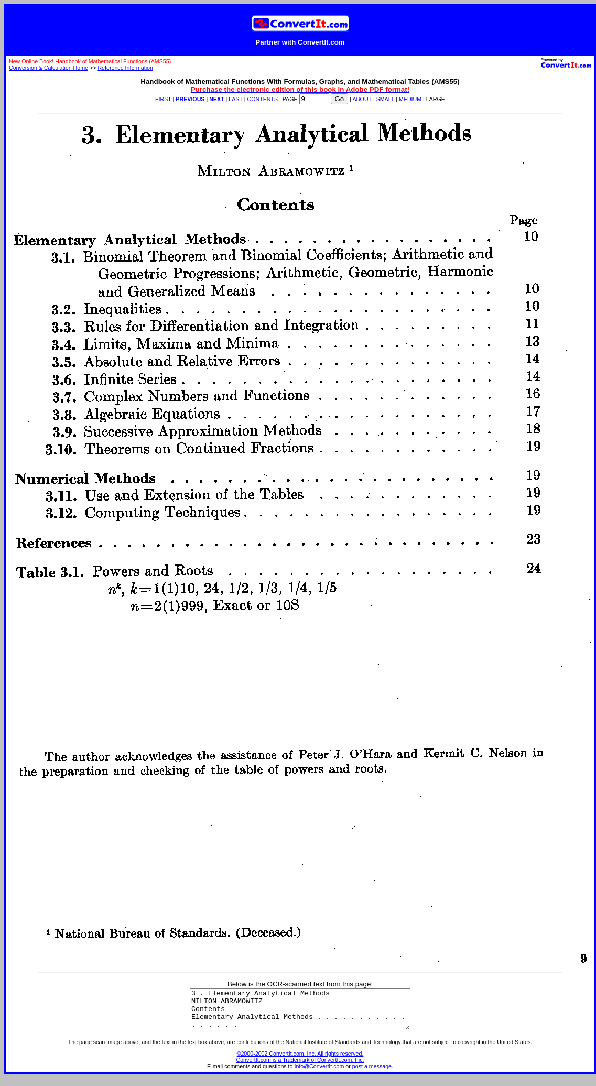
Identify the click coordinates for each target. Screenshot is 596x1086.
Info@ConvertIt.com (319, 1074)
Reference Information (125, 67)
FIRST (163, 99)
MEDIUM (410, 99)
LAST (235, 99)
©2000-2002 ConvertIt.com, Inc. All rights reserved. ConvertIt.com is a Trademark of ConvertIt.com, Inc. (300, 1064)
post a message (372, 1074)
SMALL (385, 99)
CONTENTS (262, 99)
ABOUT (362, 99)
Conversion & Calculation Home (48, 67)
